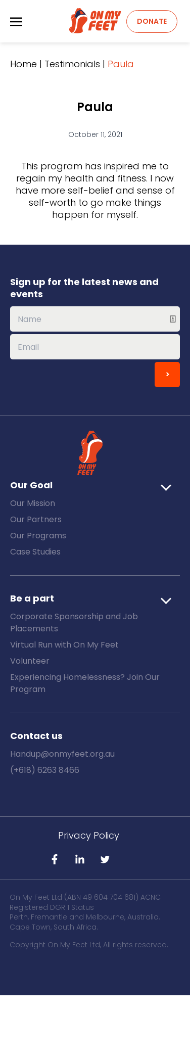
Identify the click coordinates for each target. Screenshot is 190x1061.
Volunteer (30, 661)
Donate (152, 21)
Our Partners (36, 519)
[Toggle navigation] (16, 21)
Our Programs (38, 535)
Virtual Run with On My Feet (64, 645)
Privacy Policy (88, 835)
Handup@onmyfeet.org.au (62, 754)
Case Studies (35, 552)
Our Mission (32, 503)
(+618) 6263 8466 (44, 770)
